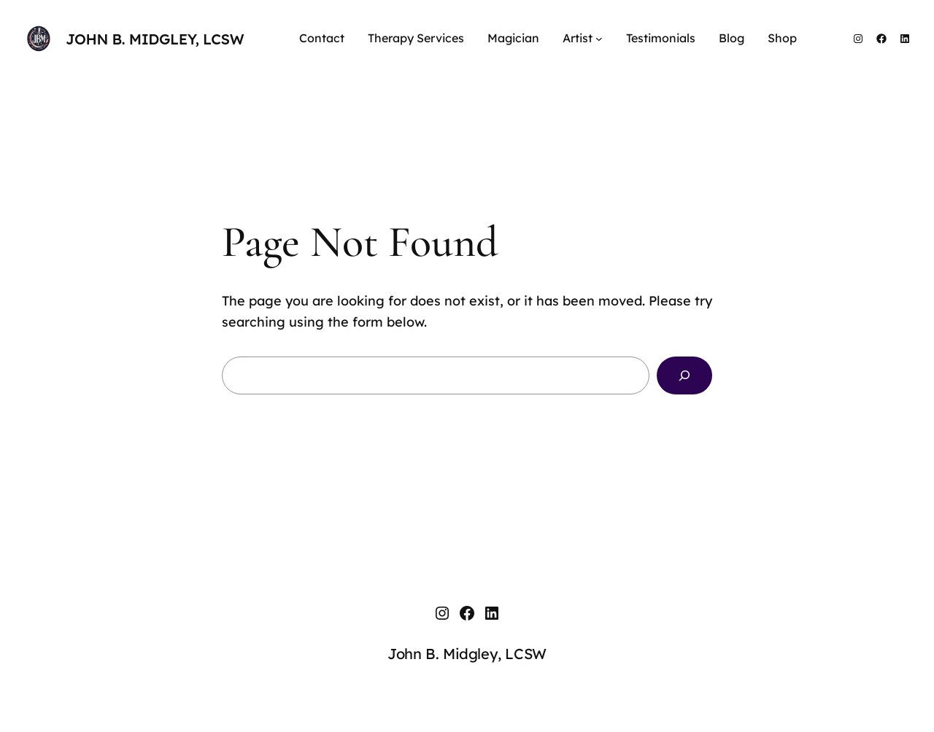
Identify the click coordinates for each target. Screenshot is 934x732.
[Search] (684, 375)
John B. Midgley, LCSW (155, 39)
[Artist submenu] (599, 38)
